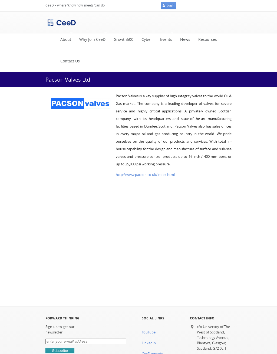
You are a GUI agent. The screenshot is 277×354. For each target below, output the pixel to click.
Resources (207, 39)
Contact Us (70, 61)
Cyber (146, 39)
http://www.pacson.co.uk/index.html (145, 174)
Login (168, 6)
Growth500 (123, 39)
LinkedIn (149, 343)
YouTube (149, 332)
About (64, 38)
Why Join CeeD (91, 38)
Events (164, 38)
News (185, 39)
